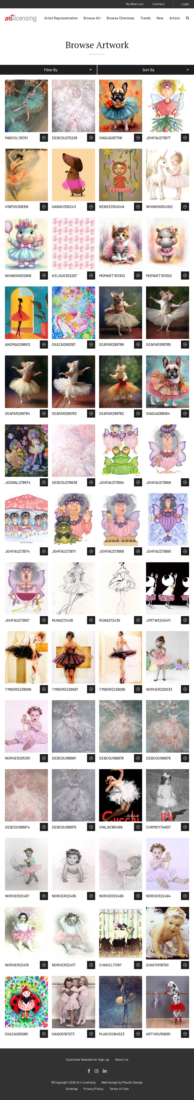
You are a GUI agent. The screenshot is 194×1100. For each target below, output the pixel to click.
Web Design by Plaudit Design (122, 1082)
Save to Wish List (44, 138)
